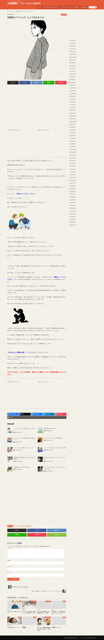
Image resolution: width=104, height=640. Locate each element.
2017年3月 (72, 163)
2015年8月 (72, 208)
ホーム (37, 6)
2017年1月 (72, 166)
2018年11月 (72, 113)
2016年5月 (72, 184)
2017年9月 (72, 147)
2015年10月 (72, 203)
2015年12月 (72, 198)
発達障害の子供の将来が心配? (21, 466)
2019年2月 (72, 105)
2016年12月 (72, 169)
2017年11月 (72, 145)
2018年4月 (72, 132)
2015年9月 (72, 206)
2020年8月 (72, 76)
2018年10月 (72, 116)
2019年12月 (72, 84)
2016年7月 (72, 179)
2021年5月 (72, 63)
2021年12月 (72, 50)
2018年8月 (72, 121)
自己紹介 (76, 6)
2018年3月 (72, 134)
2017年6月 (72, 155)
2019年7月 (72, 92)
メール (9, 566)
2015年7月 (72, 211)
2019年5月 (72, 97)
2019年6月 (72, 95)
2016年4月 (72, 187)
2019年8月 (72, 89)
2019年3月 (72, 103)
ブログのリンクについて (66, 6)
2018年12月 (72, 110)
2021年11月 (72, 52)
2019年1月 (72, 108)
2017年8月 (72, 150)
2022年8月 (72, 42)
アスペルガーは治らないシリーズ (50, 6)
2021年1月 (72, 68)
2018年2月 (72, 137)
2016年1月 (72, 195)
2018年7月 (72, 124)
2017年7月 (72, 153)
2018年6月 (72, 126)
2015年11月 (72, 200)
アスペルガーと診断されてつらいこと (23, 447)
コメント (10, 547)
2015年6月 (72, 213)
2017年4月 (72, 161)
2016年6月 (72, 182)
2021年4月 (72, 66)
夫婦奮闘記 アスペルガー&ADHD (24, 3)
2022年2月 (72, 45)
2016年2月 (72, 192)
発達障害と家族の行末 (50, 428)
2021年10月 (72, 55)
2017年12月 (72, 142)
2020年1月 (72, 82)
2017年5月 (72, 158)
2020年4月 (72, 79)
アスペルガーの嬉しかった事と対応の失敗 (55, 447)
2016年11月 (72, 171)
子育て (10, 525)
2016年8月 (72, 177)
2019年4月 (72, 100)
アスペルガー (17, 525)
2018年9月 (72, 118)
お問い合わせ (84, 6)
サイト (9, 572)
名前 (9, 560)
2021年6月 (72, 60)
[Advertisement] (36, 97)
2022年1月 (72, 47)
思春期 (29, 525)
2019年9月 (72, 87)
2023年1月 (72, 39)
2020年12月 (72, 71)
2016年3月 (72, 190)
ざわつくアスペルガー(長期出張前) (53, 437)
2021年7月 (72, 58)
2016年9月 (72, 174)
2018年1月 (72, 140)
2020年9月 (72, 74)
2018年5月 (72, 129)
